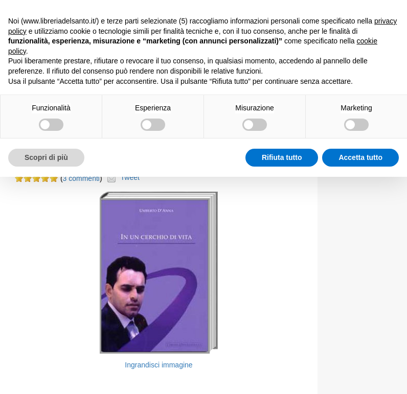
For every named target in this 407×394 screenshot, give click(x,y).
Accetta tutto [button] (360, 157)
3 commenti (81, 178)
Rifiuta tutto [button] (282, 157)
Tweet (130, 177)
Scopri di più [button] (46, 157)
